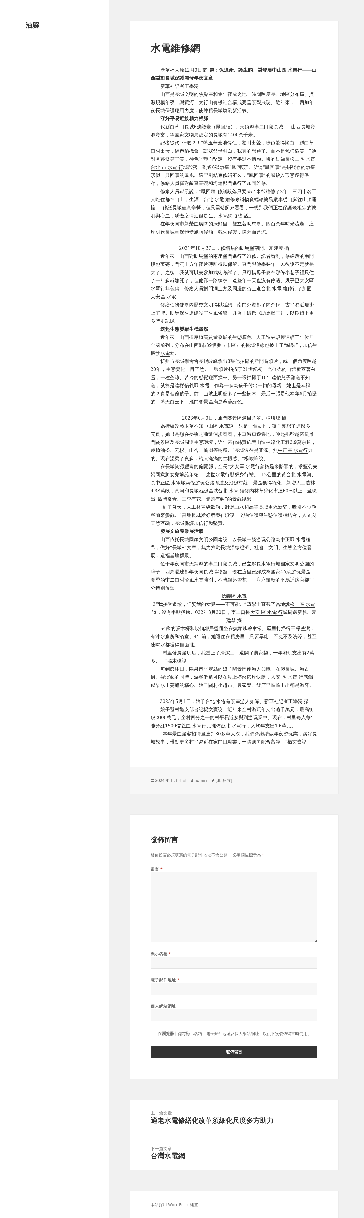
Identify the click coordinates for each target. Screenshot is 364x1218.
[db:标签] (223, 780)
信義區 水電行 (191, 725)
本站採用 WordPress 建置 (174, 1204)
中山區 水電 (216, 426)
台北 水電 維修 (219, 199)
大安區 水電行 (245, 466)
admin (201, 780)
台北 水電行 (233, 725)
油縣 (32, 25)
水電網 (225, 215)
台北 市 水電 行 (167, 167)
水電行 (222, 474)
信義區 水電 (197, 385)
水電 (165, 353)
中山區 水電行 (287, 70)
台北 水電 (296, 474)
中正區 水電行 (293, 450)
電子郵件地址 (165, 980)
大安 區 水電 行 (266, 612)
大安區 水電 (163, 296)
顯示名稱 (161, 953)
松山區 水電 (302, 159)
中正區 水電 (168, 482)
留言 (157, 869)
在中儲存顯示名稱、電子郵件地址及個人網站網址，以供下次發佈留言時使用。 (234, 1033)
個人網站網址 (163, 1006)
